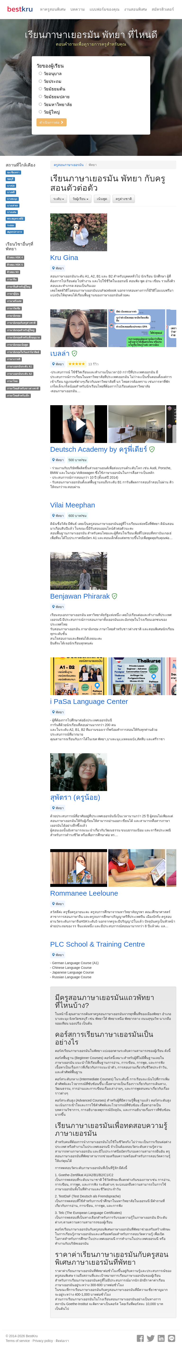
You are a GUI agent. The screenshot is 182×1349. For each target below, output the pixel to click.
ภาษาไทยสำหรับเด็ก (18, 395)
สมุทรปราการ (14, 231)
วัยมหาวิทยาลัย (55, 104)
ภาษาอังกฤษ (13, 315)
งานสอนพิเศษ (135, 9)
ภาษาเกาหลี (13, 359)
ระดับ (58, 199)
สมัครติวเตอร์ (163, 9)
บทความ (77, 9)
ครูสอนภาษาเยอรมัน (69, 165)
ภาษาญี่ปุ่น (13, 293)
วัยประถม (50, 81)
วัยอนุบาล (50, 73)
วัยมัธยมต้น (52, 89)
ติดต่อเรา (62, 1341)
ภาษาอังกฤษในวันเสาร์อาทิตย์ (23, 352)
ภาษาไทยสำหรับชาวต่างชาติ (23, 388)
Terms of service (18, 1341)
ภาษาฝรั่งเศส (14, 301)
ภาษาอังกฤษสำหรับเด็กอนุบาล (23, 337)
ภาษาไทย (12, 381)
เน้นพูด (102, 199)
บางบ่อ (10, 185)
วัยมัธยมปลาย (54, 96)
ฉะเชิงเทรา (13, 172)
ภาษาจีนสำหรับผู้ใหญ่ (18, 286)
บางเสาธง (12, 205)
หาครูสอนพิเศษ (53, 9)
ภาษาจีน (11, 279)
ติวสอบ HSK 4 (15, 257)
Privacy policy (43, 1341)
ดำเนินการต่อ (52, 122)
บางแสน (11, 212)
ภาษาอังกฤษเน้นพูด (17, 344)
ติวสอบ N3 (12, 272)
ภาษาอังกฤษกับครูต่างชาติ (21, 323)
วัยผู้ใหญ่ (49, 112)
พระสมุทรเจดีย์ (15, 218)
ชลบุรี (10, 179)
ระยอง (10, 225)
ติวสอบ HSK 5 (15, 264)
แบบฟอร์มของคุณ (104, 9)
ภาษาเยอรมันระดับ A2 (19, 373)
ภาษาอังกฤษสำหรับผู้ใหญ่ (20, 330)
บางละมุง (12, 198)
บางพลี (10, 192)
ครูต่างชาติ (124, 199)
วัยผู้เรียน (80, 199)
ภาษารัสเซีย (13, 308)
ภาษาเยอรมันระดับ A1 (19, 366)
